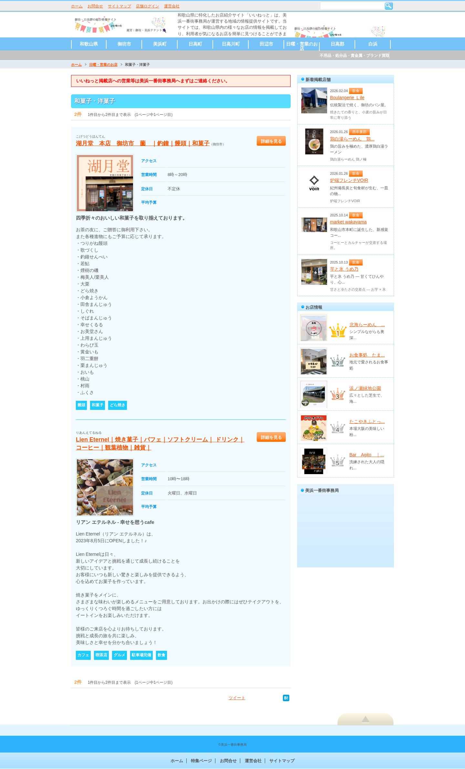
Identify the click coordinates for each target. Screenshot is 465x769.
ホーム (77, 6)
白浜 (372, 44)
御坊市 (124, 44)
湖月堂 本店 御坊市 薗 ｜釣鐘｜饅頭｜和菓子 (143, 143)
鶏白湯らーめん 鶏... (352, 138)
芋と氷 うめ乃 (344, 269)
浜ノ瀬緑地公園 (365, 388)
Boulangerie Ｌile (347, 97)
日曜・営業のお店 (302, 46)
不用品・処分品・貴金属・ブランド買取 (354, 55)
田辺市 (266, 44)
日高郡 (337, 44)
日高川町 (231, 44)
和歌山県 (89, 44)
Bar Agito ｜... (366, 454)
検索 (389, 6)
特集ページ (201, 760)
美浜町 (160, 44)
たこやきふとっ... (367, 421)
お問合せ (95, 6)
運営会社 (172, 6)
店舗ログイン (147, 6)
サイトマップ (119, 6)
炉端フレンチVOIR (349, 180)
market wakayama (348, 221)
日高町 (195, 44)
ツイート (237, 697)
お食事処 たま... (367, 355)
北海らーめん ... (367, 324)
